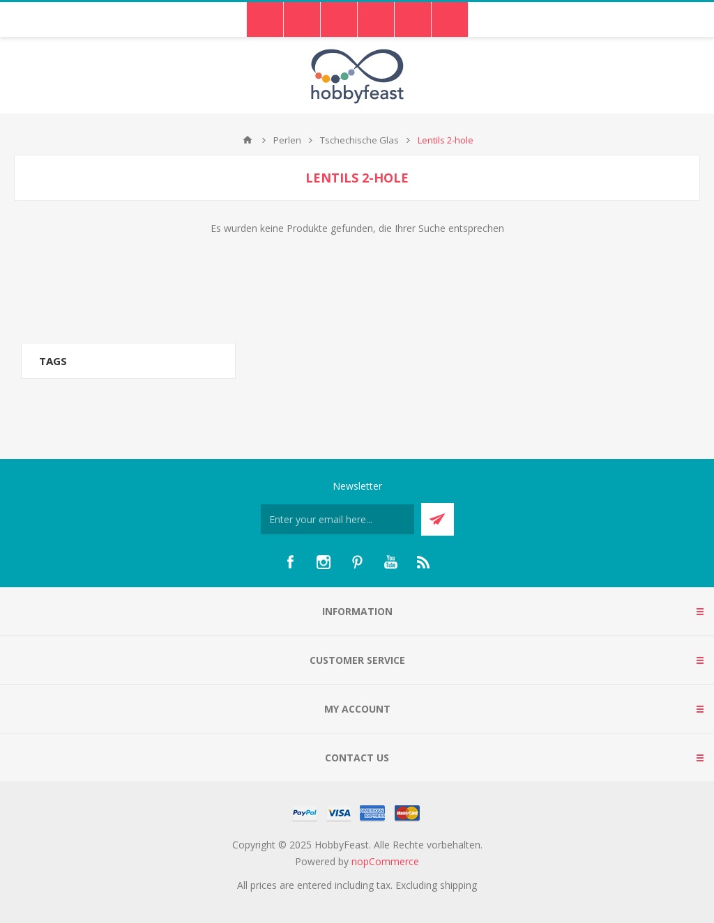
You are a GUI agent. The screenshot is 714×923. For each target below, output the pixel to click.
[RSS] (424, 562)
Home (248, 140)
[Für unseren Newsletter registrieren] (337, 519)
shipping (458, 885)
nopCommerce (385, 861)
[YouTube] (390, 562)
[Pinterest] (357, 562)
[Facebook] (290, 562)
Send (437, 519)
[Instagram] (323, 562)
